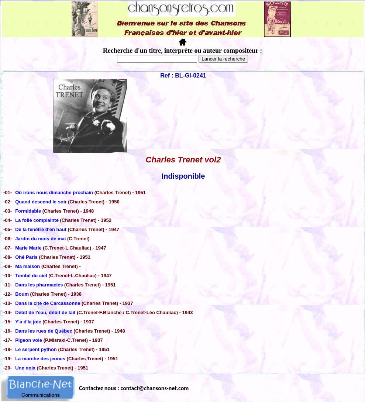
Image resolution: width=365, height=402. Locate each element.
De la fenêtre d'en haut (40, 229)
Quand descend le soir (40, 202)
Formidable (28, 211)
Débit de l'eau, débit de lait (46, 312)
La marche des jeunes (40, 358)
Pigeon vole (28, 340)
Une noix (25, 368)
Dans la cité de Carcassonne (47, 303)
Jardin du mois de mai (40, 238)
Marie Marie (29, 248)
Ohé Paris (26, 257)
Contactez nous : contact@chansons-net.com (134, 388)
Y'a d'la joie (28, 321)
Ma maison (27, 266)
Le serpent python (36, 349)
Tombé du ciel (31, 275)
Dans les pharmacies (39, 285)
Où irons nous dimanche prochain (54, 192)
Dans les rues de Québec (43, 331)
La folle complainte (37, 220)
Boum (22, 294)
